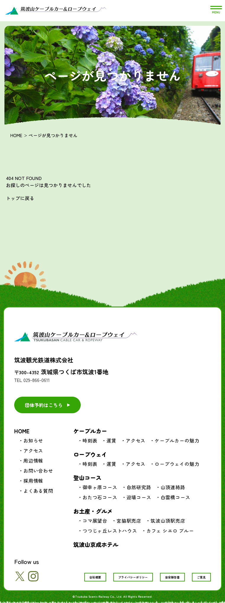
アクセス (33, 450)
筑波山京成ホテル (95, 544)
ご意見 (201, 577)
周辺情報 (33, 460)
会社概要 (95, 577)
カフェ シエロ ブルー (170, 530)
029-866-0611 (36, 379)
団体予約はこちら (44, 405)
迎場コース (139, 497)
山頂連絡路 (173, 487)
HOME (16, 135)
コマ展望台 (94, 520)
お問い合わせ (38, 470)
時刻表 (89, 440)
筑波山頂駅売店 (167, 520)
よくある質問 (38, 490)
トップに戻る (20, 198)
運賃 (111, 440)
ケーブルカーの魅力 (177, 440)
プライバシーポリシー (133, 577)
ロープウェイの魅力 (177, 463)
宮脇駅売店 (128, 520)
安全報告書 (172, 577)
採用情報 (33, 480)
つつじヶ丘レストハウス (109, 530)
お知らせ (33, 440)
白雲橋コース (175, 497)
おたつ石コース (99, 497)
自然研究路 (139, 487)
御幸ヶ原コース (99, 487)
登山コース (87, 478)
